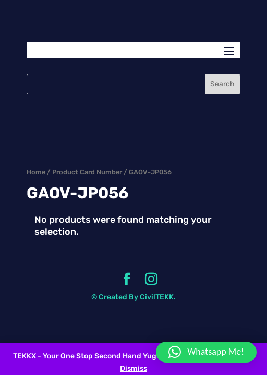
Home (36, 172)
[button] (206, 352)
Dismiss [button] (133, 368)
